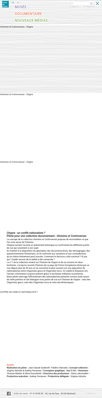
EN (18, 2)
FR (13, 2)
